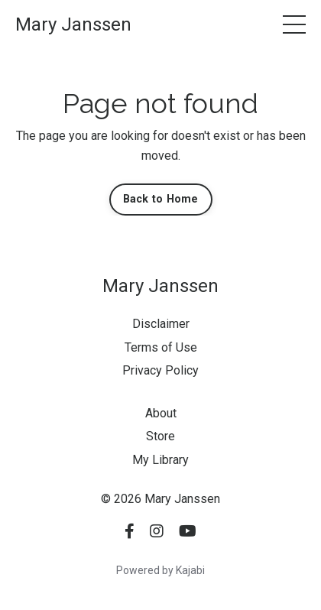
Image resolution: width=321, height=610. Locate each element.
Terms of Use (161, 347)
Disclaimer (161, 323)
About (161, 413)
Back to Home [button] (161, 199)
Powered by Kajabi (160, 570)
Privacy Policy (160, 370)
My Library (160, 460)
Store (160, 436)
